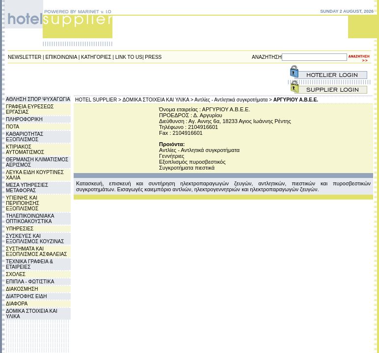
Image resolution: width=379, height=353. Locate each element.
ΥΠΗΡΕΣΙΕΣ (19, 228)
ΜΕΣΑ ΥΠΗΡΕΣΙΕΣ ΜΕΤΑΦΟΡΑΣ (27, 187)
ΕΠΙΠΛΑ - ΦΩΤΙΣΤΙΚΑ (30, 281)
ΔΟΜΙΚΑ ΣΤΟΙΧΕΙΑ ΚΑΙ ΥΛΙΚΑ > (158, 99)
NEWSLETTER (24, 57)
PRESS (153, 57)
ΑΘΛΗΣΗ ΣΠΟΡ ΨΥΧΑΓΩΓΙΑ (38, 99)
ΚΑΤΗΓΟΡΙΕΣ (96, 57)
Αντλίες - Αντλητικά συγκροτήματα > (233, 99)
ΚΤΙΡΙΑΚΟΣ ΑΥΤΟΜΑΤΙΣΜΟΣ (25, 149)
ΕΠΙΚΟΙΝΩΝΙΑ (61, 57)
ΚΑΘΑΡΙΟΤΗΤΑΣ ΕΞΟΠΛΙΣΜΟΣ (24, 136)
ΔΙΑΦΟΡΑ (16, 303)
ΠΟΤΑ (12, 126)
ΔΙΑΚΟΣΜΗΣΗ (22, 289)
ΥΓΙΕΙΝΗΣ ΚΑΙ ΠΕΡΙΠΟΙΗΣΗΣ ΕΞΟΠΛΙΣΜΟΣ (22, 203)
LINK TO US (128, 57)
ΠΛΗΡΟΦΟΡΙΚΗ (24, 119)
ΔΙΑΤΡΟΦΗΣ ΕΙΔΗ (26, 296)
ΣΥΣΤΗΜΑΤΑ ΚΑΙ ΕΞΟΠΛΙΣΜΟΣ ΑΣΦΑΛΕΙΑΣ (36, 251)
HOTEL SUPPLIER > (98, 99)
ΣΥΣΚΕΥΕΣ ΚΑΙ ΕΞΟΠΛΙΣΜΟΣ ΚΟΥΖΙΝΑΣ (35, 238)
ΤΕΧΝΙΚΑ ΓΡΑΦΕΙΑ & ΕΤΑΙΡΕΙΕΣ (29, 264)
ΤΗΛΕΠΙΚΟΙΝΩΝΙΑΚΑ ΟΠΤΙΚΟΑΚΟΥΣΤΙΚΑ (30, 218)
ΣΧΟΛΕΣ (16, 274)
